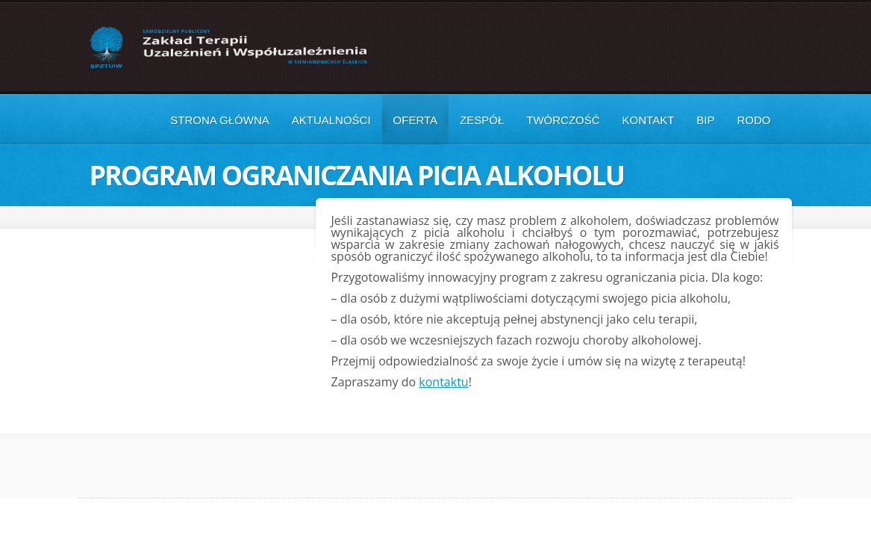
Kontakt (648, 120)
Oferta (415, 120)
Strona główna (219, 120)
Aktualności (331, 120)
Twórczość (562, 120)
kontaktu (443, 382)
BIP (705, 120)
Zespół (482, 120)
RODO (754, 120)
